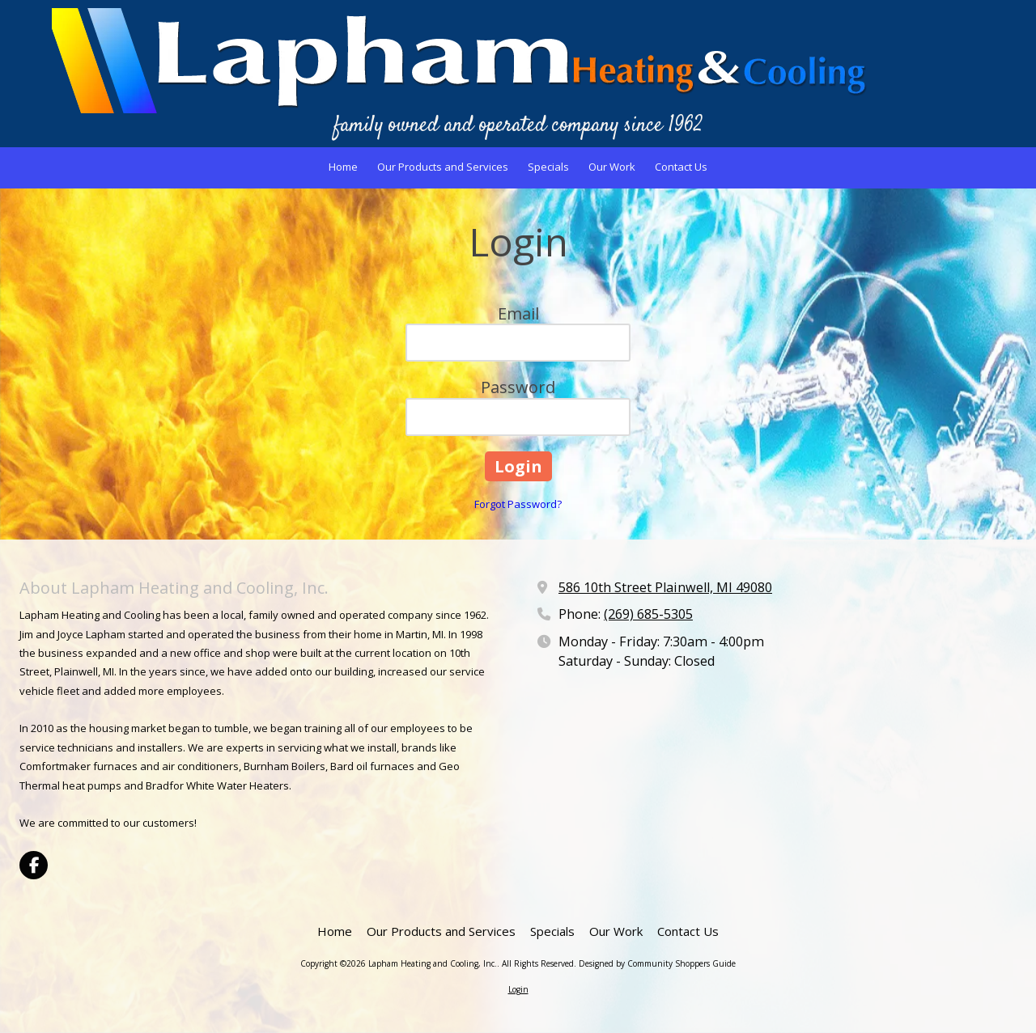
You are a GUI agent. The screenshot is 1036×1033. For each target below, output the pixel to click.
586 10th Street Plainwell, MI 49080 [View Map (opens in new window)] (665, 587)
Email (518, 313)
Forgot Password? (518, 504)
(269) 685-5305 (648, 614)
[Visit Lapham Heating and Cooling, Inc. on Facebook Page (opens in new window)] (33, 865)
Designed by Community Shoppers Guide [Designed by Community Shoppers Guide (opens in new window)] (657, 963)
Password (518, 387)
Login (518, 989)
